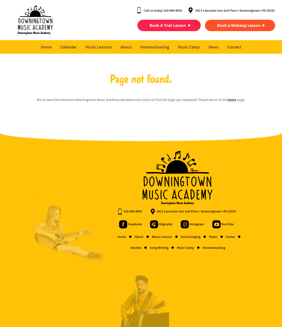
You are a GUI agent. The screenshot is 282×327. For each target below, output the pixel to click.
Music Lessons (99, 47)
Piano (177, 237)
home (232, 100)
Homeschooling (154, 47)
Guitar (194, 237)
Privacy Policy (48, 308)
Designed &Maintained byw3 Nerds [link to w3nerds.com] (260, 304)
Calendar (68, 47)
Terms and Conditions (20, 308)
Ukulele (100, 248)
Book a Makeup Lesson (234, 25)
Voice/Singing (155, 237)
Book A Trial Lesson (163, 25)
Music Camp (189, 47)
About (126, 47)
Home (46, 47)
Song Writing (123, 248)
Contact (234, 47)
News (214, 47)
